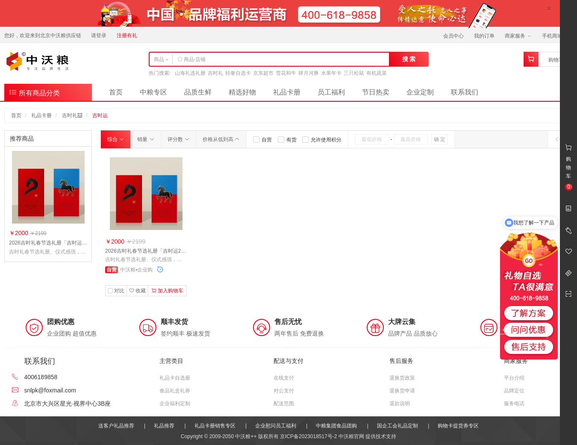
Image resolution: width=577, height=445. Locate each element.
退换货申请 (402, 391)
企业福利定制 (174, 404)
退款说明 (399, 404)
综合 (115, 139)
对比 (119, 290)
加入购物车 (167, 291)
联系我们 (464, 92)
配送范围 (284, 404)
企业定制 (420, 92)
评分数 (178, 139)
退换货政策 (402, 378)
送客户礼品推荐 (116, 426)
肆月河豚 (308, 73)
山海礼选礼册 (190, 73)
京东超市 (263, 73)
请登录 (98, 35)
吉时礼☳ (72, 115)
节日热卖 (375, 92)
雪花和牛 (286, 73)
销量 (145, 139)
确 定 (439, 139)
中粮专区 (153, 92)
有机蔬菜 (376, 73)
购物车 (556, 60)
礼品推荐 (164, 426)
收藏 (137, 291)
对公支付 (284, 391)
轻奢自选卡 (238, 73)
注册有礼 (127, 35)
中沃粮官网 (351, 436)
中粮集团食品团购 (336, 426)
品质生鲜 (198, 92)
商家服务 (518, 36)
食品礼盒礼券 (174, 391)
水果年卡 (331, 73)
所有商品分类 (34, 92)
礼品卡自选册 (174, 378)
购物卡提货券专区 (458, 426)
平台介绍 (514, 378)
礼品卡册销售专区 (215, 426)
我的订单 (484, 36)
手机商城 (555, 36)
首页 (116, 92)
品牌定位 (514, 391)
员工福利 (331, 92)
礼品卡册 (286, 92)
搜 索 (409, 59)
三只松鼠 (354, 73)
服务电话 (514, 404)
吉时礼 (215, 73)
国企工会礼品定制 (397, 426)
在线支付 (284, 378)
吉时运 (100, 115)
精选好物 (242, 92)
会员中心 (453, 36)
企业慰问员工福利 (275, 426)
